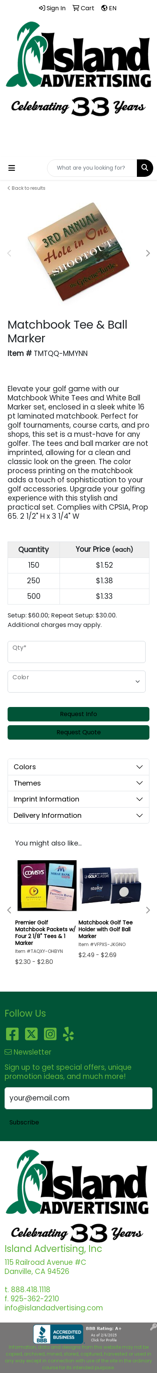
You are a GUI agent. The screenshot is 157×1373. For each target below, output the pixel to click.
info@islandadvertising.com (78, 148)
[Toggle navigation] (12, 168)
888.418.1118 (78, 139)
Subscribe (24, 1122)
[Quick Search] (92, 168)
